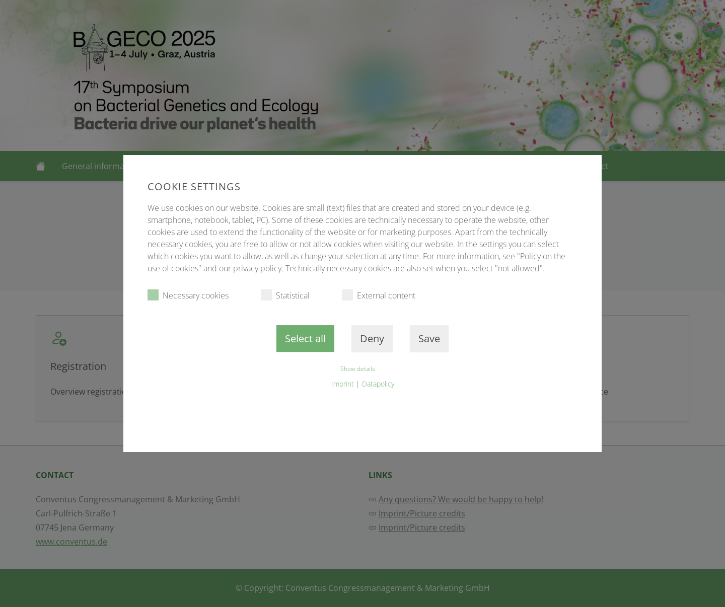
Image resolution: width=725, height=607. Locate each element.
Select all (305, 338)
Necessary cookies (188, 295)
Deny (372, 338)
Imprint (342, 384)
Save (429, 338)
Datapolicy (378, 384)
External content (378, 295)
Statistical (285, 295)
